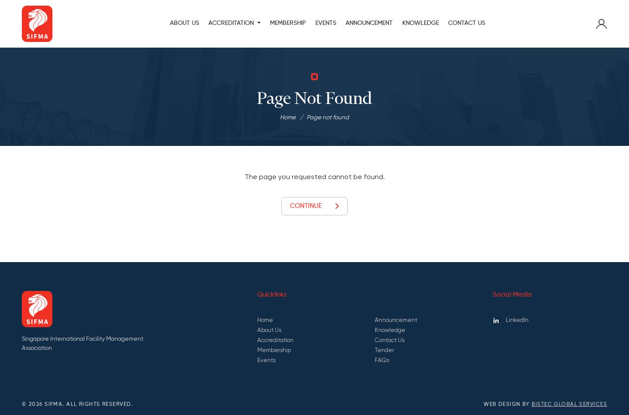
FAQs (382, 360)
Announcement (396, 320)
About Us (184, 23)
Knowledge (390, 330)
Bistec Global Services (569, 404)
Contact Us (466, 23)
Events (325, 23)
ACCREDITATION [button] (232, 23)
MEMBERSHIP (288, 23)
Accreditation (275, 340)
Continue (314, 206)
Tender (384, 350)
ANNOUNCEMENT (369, 23)
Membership (274, 350)
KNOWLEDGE (420, 23)
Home (288, 117)
